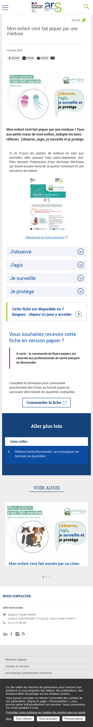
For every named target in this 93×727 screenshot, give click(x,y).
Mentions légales (16, 659)
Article (75, 20)
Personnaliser (73, 718)
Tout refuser (24, 718)
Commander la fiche (44, 402)
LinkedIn (5, 634)
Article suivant (89, 577)
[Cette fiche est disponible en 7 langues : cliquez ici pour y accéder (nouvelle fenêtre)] (46, 311)
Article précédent (3, 577)
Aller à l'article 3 (50, 577)
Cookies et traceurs (17, 666)
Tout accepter (48, 718)
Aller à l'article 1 (44, 577)
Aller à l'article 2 (47, 577)
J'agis (16, 265)
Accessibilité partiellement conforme (28, 673)
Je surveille (23, 278)
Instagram (17, 634)
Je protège (22, 291)
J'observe (21, 251)
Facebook (11, 634)
